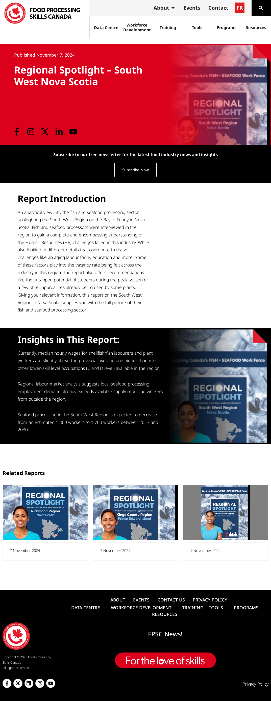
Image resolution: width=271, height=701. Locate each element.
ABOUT (117, 600)
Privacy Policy (255, 684)
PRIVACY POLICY (210, 600)
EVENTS (141, 600)
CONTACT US (171, 600)
